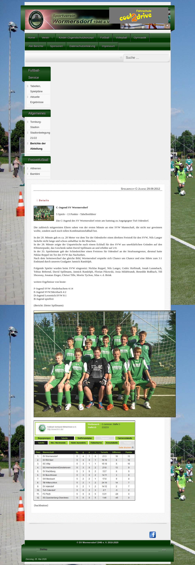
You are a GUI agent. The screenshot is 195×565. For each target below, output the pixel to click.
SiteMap (43, 549)
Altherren (35, 168)
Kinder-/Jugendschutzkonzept (76, 37)
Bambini (35, 173)
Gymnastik (140, 37)
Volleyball (121, 37)
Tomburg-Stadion (35, 124)
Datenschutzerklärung (82, 46)
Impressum (108, 46)
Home (31, 37)
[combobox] (146, 58)
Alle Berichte (35, 46)
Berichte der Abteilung (38, 146)
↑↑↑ (164, 549)
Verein (45, 37)
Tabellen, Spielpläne (36, 89)
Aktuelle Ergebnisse (36, 99)
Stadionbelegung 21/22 (40, 135)
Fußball (104, 37)
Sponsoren (56, 46)
